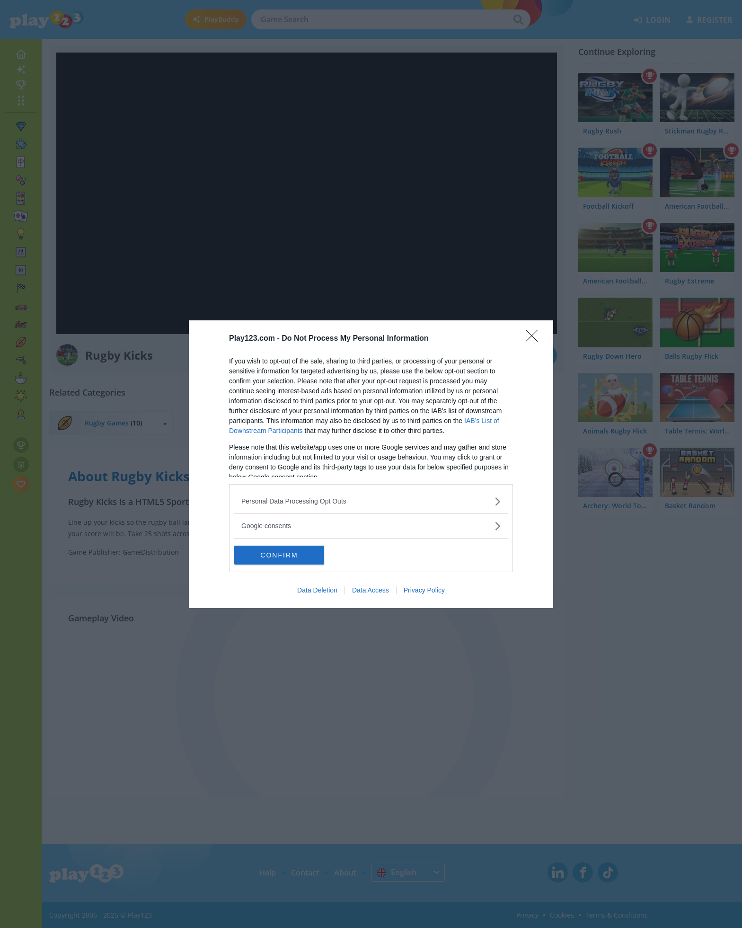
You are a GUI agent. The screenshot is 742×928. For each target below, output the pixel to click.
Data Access (370, 590)
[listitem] (371, 501)
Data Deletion (317, 590)
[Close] (535, 339)
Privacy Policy (424, 590)
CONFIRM (279, 555)
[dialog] (371, 464)
